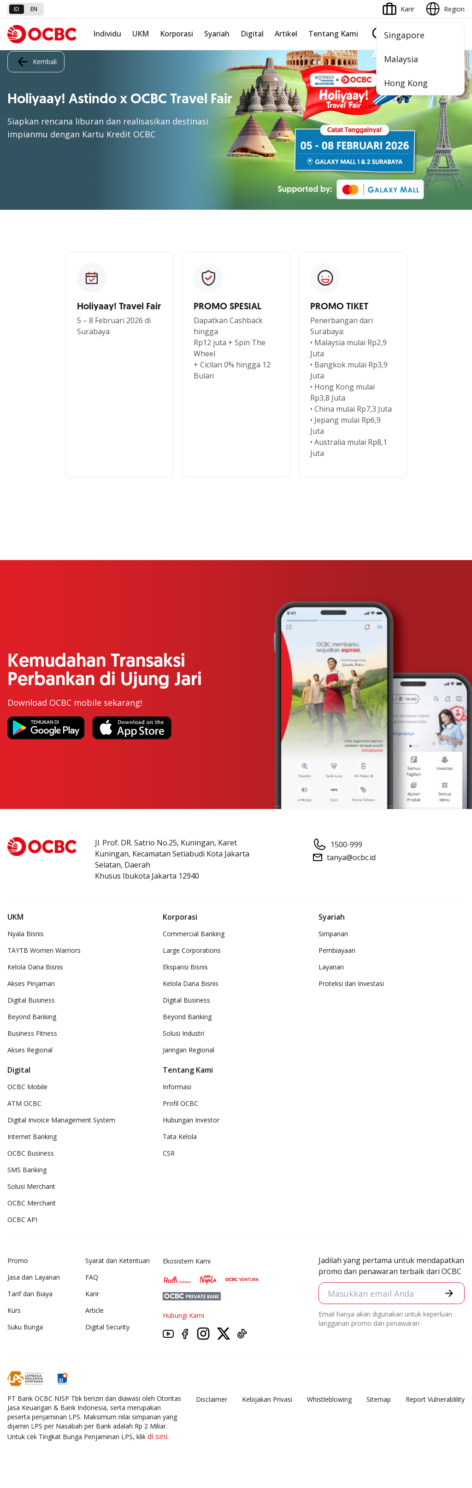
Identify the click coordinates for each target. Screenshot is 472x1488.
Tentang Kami (333, 34)
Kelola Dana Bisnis (35, 966)
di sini (157, 1436)
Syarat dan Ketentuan (117, 1260)
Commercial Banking (193, 933)
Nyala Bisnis (25, 933)
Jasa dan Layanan (33, 1277)
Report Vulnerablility (435, 1399)
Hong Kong (406, 83)
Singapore (404, 35)
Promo (17, 1260)
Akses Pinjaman (31, 983)
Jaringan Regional (188, 1049)
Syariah (217, 34)
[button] (449, 1293)
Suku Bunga (25, 1327)
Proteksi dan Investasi (351, 983)
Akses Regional (30, 1049)
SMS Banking (27, 1169)
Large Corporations (192, 950)
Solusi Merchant (31, 1186)
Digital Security (107, 1327)
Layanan (331, 966)
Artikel (286, 34)
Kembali (36, 61)
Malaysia (401, 59)
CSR (169, 1153)
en (33, 9)
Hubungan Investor (191, 1120)
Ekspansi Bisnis (185, 966)
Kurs (14, 1310)
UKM (140, 34)
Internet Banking (32, 1136)
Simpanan (333, 933)
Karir (92, 1293)
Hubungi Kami (183, 1315)
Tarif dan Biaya (30, 1293)
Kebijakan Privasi (267, 1399)
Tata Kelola (180, 1136)
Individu (107, 34)
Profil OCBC (180, 1103)
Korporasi (176, 34)
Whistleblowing (329, 1399)
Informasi (177, 1086)
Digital (252, 34)
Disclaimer (211, 1399)
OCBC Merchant (31, 1203)
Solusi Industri (183, 1033)
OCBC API (22, 1219)
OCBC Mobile (27, 1086)
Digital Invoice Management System (61, 1120)
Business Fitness (32, 1033)
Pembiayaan (337, 950)
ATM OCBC (24, 1103)
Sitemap (378, 1399)
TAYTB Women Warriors (44, 950)
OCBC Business (30, 1153)
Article (94, 1310)
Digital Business (31, 1000)
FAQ (91, 1277)
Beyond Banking (31, 1016)
